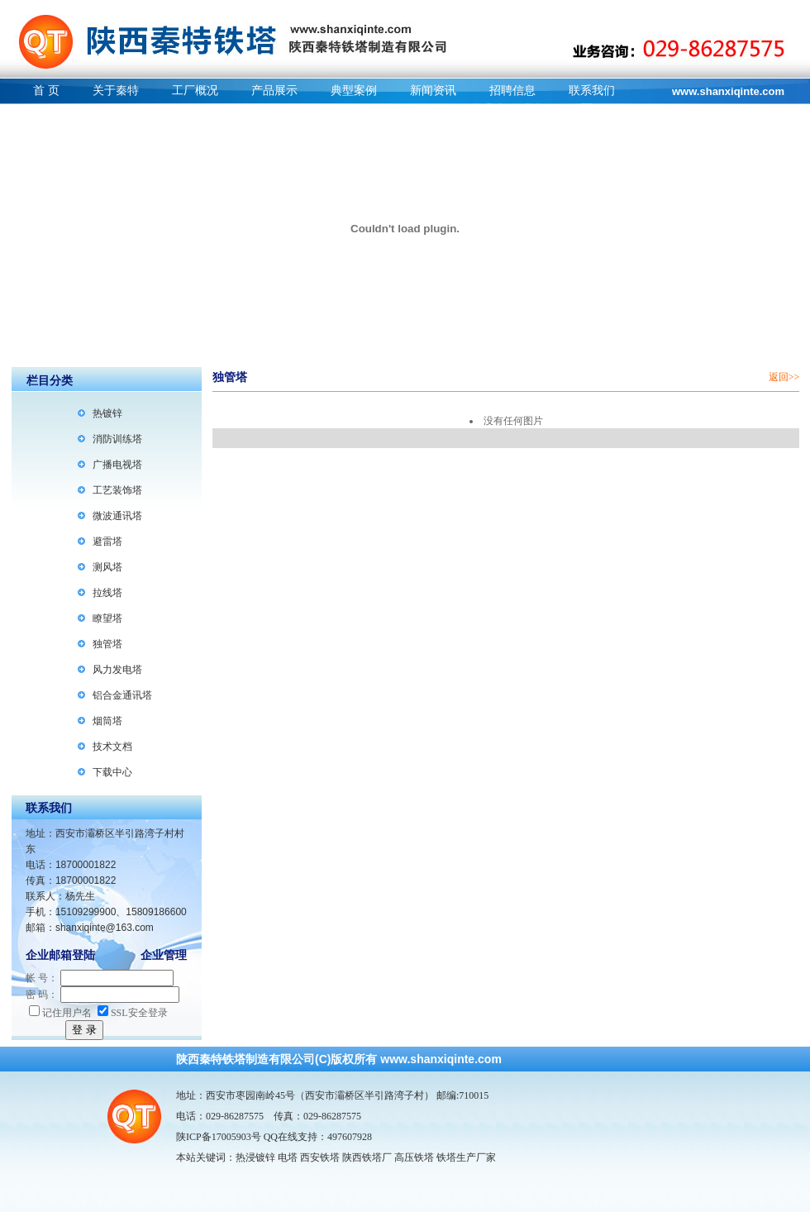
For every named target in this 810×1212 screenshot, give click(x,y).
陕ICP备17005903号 (218, 1137)
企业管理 (164, 955)
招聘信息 (512, 90)
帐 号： (42, 978)
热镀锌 (107, 413)
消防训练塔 (117, 439)
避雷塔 (107, 541)
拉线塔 (107, 593)
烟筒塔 (107, 721)
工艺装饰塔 (117, 490)
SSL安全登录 (133, 1013)
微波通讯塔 (117, 516)
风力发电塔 (117, 669)
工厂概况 (195, 90)
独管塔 (107, 644)
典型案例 (354, 90)
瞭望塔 (107, 618)
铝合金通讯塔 (122, 695)
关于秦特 (116, 90)
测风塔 (107, 567)
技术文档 (112, 746)
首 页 (46, 90)
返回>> (784, 377)
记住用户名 (60, 1013)
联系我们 (592, 90)
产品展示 (274, 90)
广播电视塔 (117, 464)
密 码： (42, 994)
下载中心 (112, 772)
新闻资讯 (433, 90)
